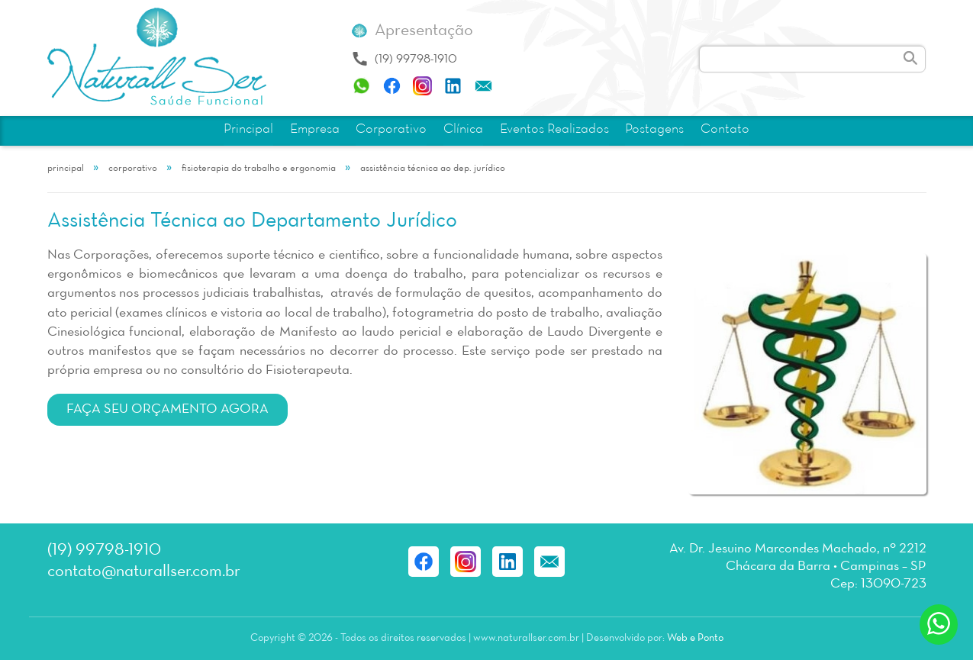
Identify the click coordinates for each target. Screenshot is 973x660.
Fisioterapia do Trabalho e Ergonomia (259, 168)
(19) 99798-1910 (416, 59)
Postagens (654, 129)
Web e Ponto (695, 638)
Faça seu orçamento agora (167, 409)
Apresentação (424, 31)
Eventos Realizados (554, 129)
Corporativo (391, 129)
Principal (248, 129)
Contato (725, 129)
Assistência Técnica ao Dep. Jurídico (432, 168)
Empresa (315, 129)
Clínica (463, 129)
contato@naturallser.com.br (143, 572)
